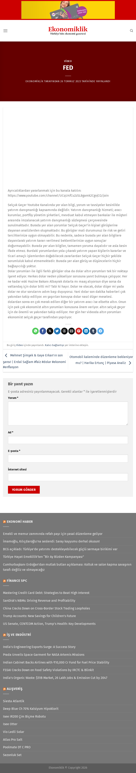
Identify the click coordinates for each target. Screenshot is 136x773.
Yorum (13, 398)
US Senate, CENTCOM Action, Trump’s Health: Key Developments (49, 624)
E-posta (14, 451)
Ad (10, 432)
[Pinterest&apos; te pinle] (78, 331)
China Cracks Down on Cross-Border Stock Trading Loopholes (46, 608)
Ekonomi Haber (20, 522)
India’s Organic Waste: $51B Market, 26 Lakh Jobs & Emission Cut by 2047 (55, 678)
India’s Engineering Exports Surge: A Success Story (39, 647)
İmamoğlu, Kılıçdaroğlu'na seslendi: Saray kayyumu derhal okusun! (51, 541)
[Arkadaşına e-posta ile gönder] (71, 331)
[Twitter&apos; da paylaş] (57, 331)
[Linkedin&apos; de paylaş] (86, 331)
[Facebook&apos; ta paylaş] (43, 331)
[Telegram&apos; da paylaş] (100, 331)
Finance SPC (17, 581)
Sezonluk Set (12, 755)
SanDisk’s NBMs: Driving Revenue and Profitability (39, 600)
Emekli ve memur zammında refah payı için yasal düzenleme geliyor (52, 534)
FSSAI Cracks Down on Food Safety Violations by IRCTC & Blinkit (48, 670)
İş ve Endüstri (19, 635)
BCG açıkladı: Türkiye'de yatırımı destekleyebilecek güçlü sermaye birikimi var (60, 549)
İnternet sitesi (17, 469)
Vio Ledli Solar (13, 732)
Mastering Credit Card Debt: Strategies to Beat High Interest (46, 593)
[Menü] (5, 30)
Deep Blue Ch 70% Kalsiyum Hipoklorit (31, 709)
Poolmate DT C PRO (17, 747)
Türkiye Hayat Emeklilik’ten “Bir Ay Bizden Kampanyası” (43, 557)
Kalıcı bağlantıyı (54, 345)
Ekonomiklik (34, 81)
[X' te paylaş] (50, 331)
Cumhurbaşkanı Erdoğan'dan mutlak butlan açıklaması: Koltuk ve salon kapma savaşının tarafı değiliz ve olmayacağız (67, 567)
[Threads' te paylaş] (64, 331)
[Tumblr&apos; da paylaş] (93, 331)
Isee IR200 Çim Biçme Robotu (24, 716)
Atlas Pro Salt (12, 739)
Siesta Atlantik (13, 701)
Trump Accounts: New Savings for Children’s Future (39, 616)
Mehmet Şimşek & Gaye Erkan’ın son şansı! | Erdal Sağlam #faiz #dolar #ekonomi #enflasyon (34, 361)
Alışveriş (15, 689)
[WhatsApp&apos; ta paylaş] (35, 331)
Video (68, 61)
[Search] (131, 31)
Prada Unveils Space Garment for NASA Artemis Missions (43, 655)
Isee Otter (10, 724)
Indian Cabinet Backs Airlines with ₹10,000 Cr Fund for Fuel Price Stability (56, 662)
